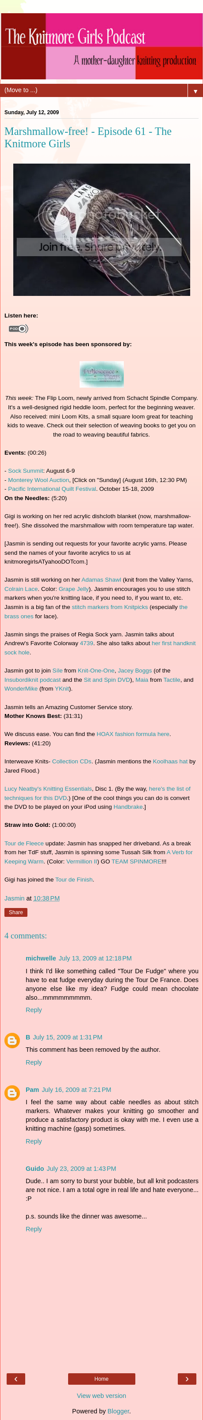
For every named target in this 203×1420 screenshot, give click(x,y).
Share (16, 912)
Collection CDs (72, 761)
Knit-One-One (96, 670)
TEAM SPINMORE (136, 861)
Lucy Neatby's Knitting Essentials (48, 788)
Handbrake (128, 806)
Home (101, 1379)
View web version (101, 1395)
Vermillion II (81, 861)
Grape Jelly (74, 589)
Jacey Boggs (135, 670)
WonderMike (21, 688)
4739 (86, 643)
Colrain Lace (21, 589)
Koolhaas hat (170, 761)
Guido (35, 1168)
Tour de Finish (74, 879)
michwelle (41, 958)
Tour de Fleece (24, 843)
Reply (34, 1009)
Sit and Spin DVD (107, 679)
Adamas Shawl (101, 579)
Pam (32, 1089)
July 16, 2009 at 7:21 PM (76, 1089)
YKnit (62, 688)
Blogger (118, 1411)
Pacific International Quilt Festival (52, 489)
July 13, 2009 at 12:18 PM (95, 958)
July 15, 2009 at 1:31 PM (67, 1037)
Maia (141, 679)
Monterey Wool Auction (38, 480)
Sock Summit (25, 470)
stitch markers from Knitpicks (110, 607)
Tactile (172, 679)
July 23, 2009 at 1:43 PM (81, 1168)
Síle (57, 670)
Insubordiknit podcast (32, 679)
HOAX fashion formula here (132, 734)
